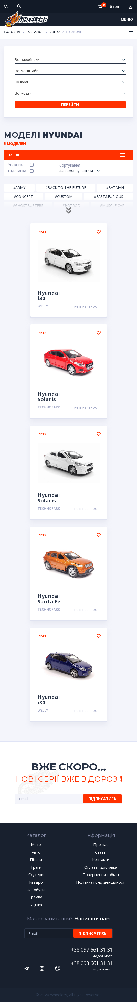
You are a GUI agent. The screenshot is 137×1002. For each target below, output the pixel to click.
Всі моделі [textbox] (24, 93)
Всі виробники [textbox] (27, 59)
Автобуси (36, 889)
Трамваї (36, 896)
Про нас (100, 844)
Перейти (70, 104)
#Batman (115, 187)
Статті (100, 852)
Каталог (35, 31)
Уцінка (36, 904)
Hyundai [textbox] (21, 82)
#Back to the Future (65, 187)
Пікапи (36, 859)
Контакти (100, 859)
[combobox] (70, 59)
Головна (12, 31)
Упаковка (16, 164)
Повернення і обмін (100, 874)
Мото (36, 844)
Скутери (36, 874)
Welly (43, 306)
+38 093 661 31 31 (92, 963)
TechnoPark (49, 407)
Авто (55, 31)
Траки (35, 867)
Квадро (36, 882)
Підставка (17, 170)
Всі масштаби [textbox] (26, 70)
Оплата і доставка (100, 867)
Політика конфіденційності (100, 882)
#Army (19, 187)
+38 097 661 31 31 (92, 949)
